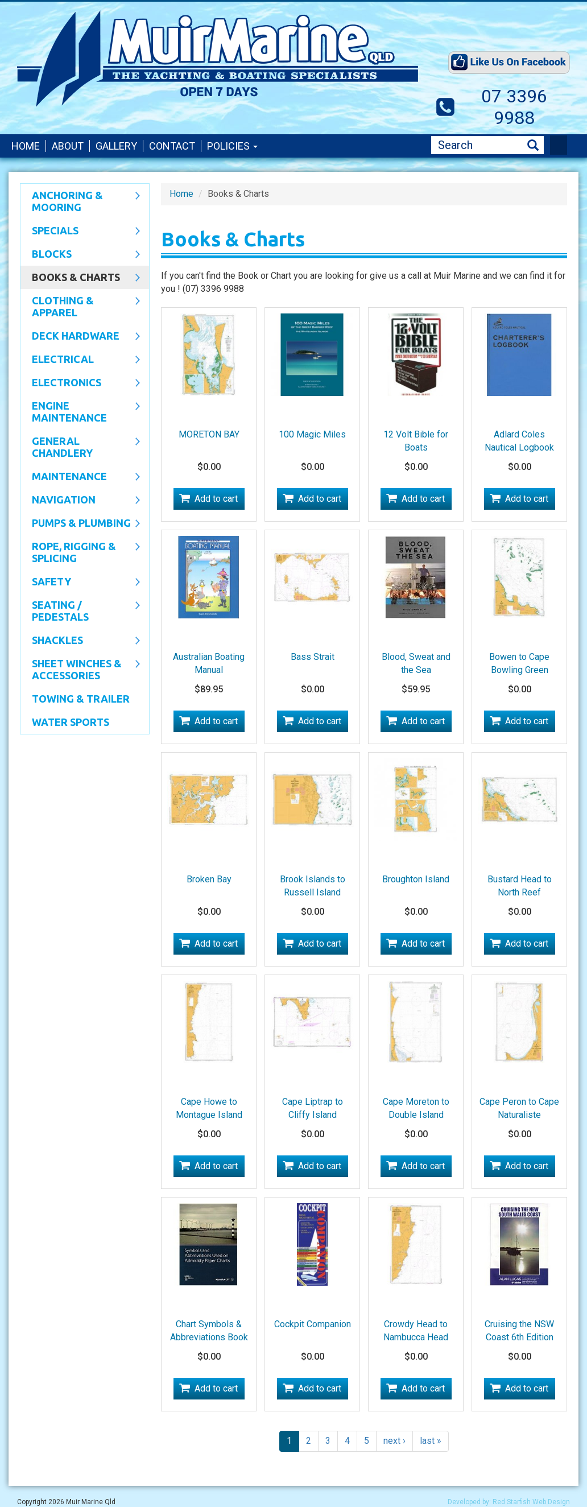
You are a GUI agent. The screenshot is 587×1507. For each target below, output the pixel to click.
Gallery (116, 146)
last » (430, 1440)
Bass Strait (312, 656)
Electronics (80, 383)
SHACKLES (80, 641)
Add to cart (216, 498)
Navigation (80, 500)
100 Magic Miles (312, 434)
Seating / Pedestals (80, 610)
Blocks (80, 255)
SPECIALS (80, 231)
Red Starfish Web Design (531, 1502)
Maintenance (80, 477)
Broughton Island (415, 879)
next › (394, 1440)
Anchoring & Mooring (80, 201)
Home (25, 146)
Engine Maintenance (80, 411)
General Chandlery (80, 447)
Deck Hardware (80, 337)
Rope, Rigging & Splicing (80, 552)
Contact (172, 146)
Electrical (80, 360)
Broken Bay (209, 879)
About (68, 146)
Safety (80, 582)
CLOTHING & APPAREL (80, 306)
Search (533, 145)
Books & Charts (80, 278)
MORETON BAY (209, 434)
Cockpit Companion (312, 1324)
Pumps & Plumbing (80, 524)
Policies (232, 146)
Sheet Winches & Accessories (80, 669)
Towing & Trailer (81, 698)
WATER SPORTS (70, 722)
